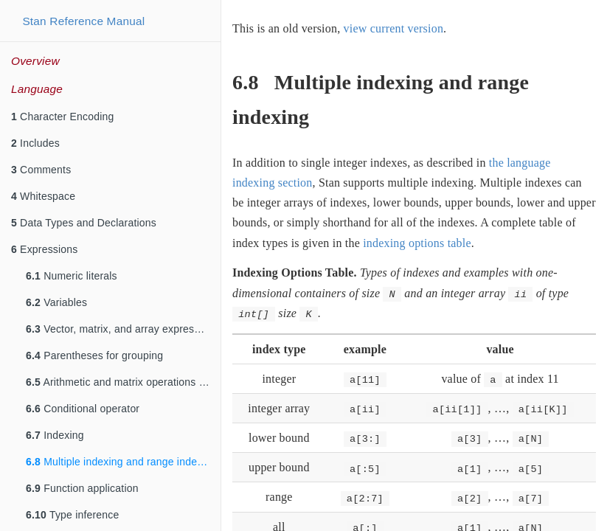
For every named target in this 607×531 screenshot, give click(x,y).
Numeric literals (71, 276)
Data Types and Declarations (83, 223)
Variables (56, 302)
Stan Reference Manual (83, 21)
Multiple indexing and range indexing (121, 462)
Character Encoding (62, 116)
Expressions (44, 249)
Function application (82, 488)
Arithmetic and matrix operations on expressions (123, 382)
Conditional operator (82, 408)
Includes (35, 143)
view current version (394, 28)
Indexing (55, 435)
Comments (41, 170)
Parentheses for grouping (94, 355)
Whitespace (43, 196)
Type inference (72, 515)
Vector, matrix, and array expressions (122, 329)
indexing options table (417, 243)
